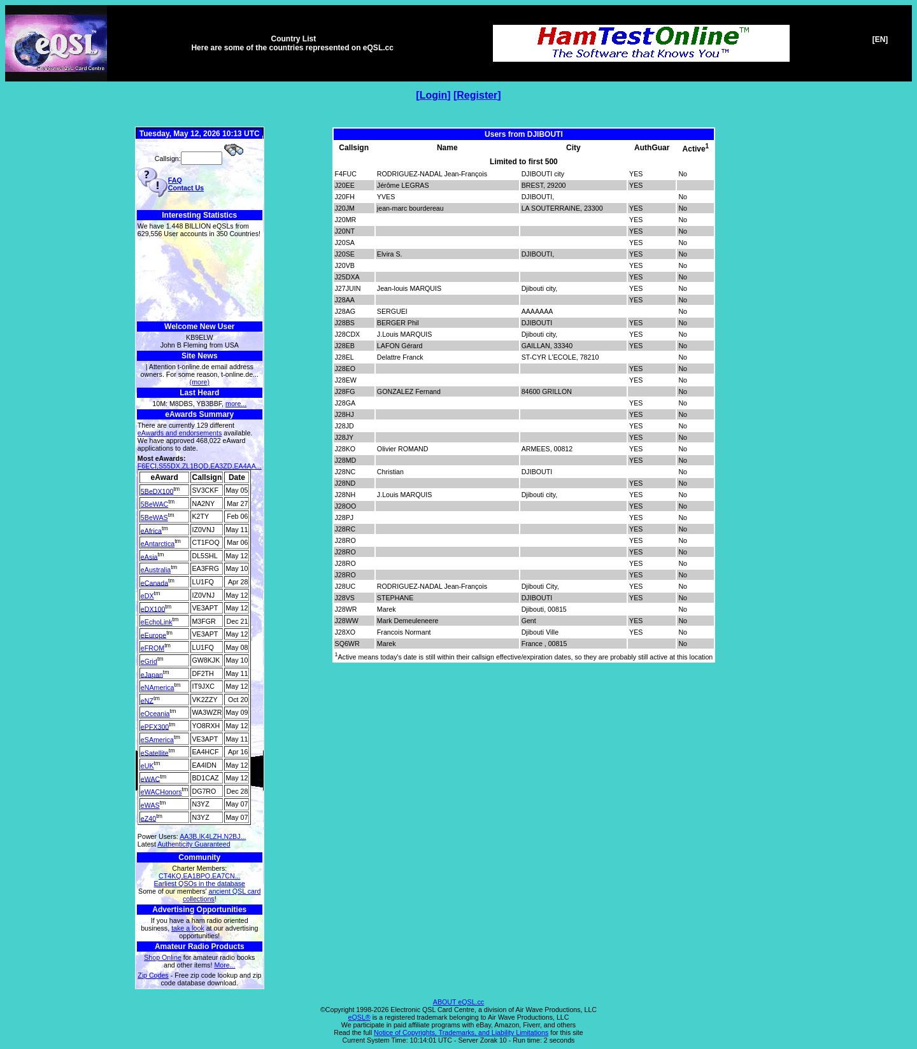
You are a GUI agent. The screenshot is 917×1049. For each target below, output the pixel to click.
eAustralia (156, 570)
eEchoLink (157, 622)
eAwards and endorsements (180, 433)
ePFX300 (155, 726)
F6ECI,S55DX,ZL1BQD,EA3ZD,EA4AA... (200, 466)
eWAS (150, 805)
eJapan (152, 674)
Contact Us (186, 188)
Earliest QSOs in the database (199, 883)
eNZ (147, 700)
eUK (147, 766)
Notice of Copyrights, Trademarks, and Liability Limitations (461, 1032)
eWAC (150, 778)
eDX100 (153, 608)
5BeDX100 (157, 491)
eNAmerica (157, 687)
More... (224, 965)
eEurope (153, 634)
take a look (187, 928)
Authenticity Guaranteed (193, 844)
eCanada (154, 582)
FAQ (175, 180)
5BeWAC (154, 504)
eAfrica (151, 530)
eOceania (155, 713)
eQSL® (359, 1017)
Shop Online (162, 957)
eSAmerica (157, 739)
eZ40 (148, 818)
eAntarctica (157, 543)
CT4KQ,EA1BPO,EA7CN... (200, 876)
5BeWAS (154, 517)
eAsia (149, 556)
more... (235, 403)
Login (434, 95)
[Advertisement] (199, 280)
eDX (147, 596)
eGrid (149, 661)
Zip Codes (153, 975)
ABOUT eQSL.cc (458, 1002)
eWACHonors (161, 792)
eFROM (152, 648)
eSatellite (155, 752)
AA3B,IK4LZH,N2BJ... (213, 836)
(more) (200, 382)
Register (477, 95)
